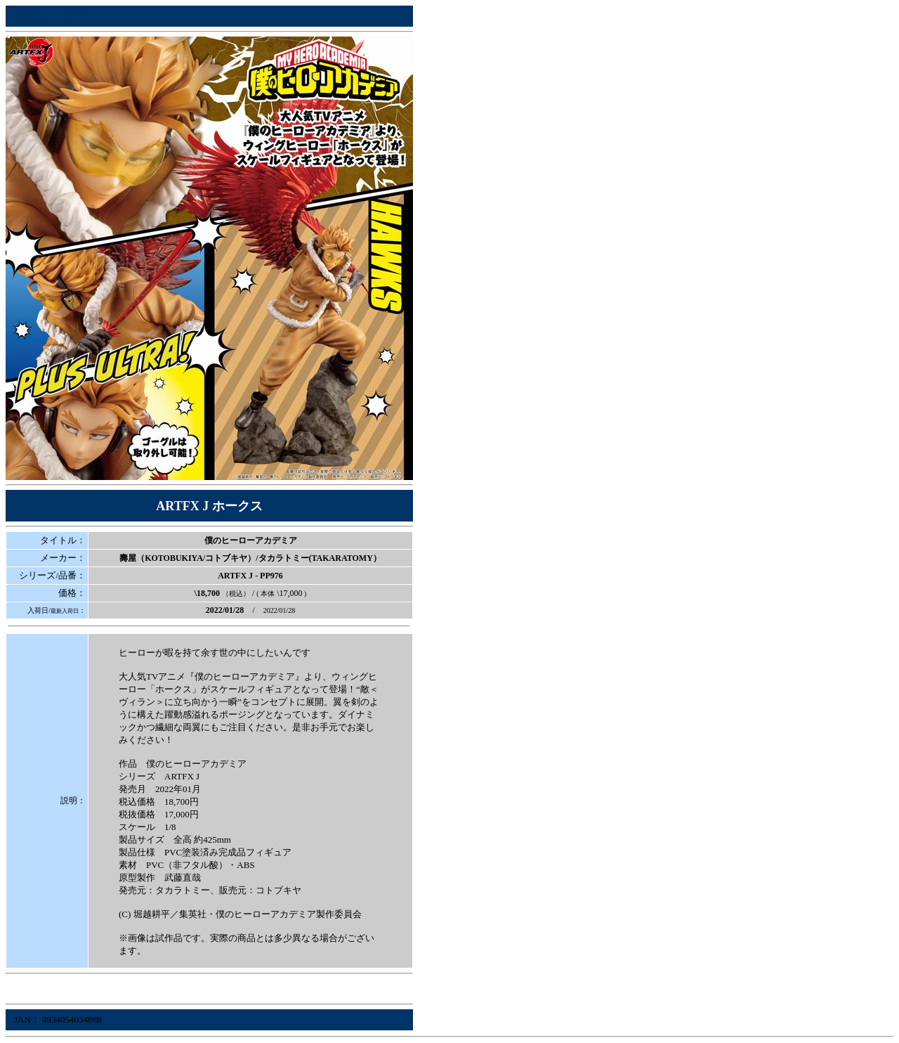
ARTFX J (235, 576)
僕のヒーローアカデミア (250, 540)
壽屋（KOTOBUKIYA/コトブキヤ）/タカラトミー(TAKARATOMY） (250, 558)
